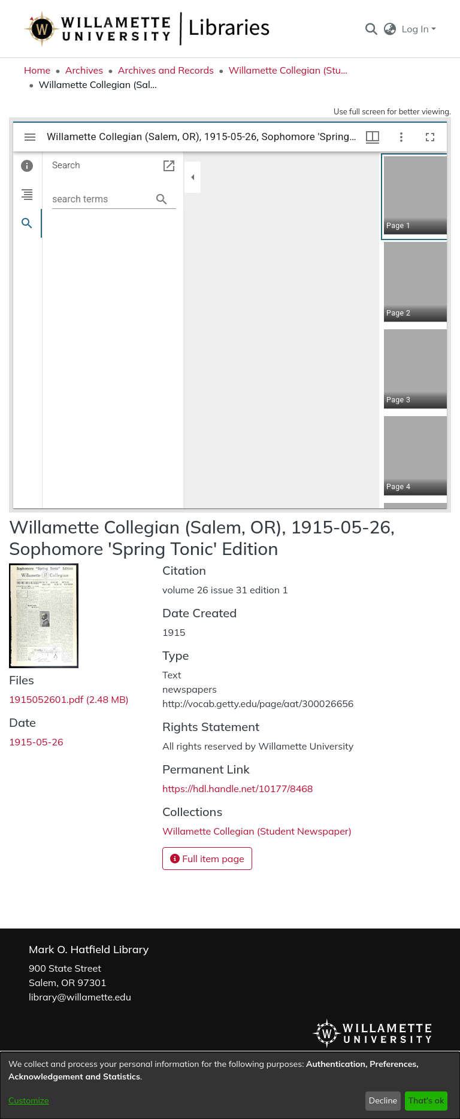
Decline (383, 1100)
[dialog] (230, 1085)
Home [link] (37, 70)
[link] (69, 699)
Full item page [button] (207, 859)
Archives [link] (84, 70)
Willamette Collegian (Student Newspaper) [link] (288, 70)
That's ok (426, 1100)
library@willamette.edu (80, 997)
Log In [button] (416, 29)
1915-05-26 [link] (36, 742)
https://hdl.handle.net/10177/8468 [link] (237, 788)
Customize (28, 1100)
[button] (371, 29)
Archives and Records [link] (166, 70)
